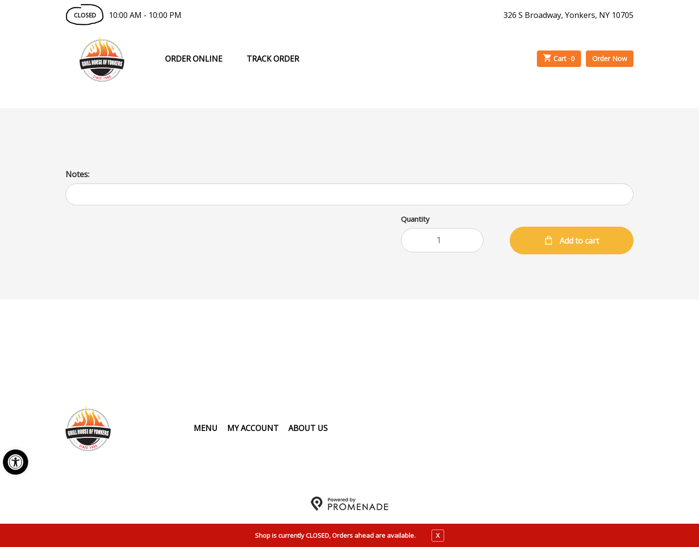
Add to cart (578, 240)
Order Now (609, 58)
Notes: (77, 174)
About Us (308, 428)
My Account (253, 428)
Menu (205, 428)
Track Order (273, 58)
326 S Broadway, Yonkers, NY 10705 (568, 15)
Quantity (415, 219)
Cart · (559, 59)
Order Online (193, 58)
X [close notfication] (438, 535)
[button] (15, 462)
